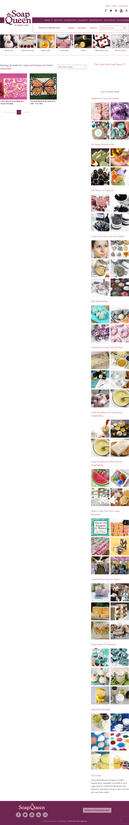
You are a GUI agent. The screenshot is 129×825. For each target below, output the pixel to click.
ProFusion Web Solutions (77, 821)
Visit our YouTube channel (110, 92)
